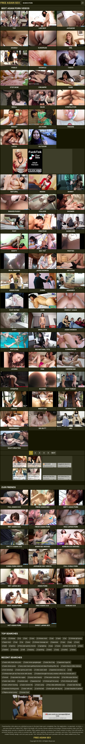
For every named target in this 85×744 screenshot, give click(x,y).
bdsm (50, 649)
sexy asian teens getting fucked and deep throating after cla (39, 666)
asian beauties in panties (74, 688)
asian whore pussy (10, 666)
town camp (40, 685)
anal (5, 646)
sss (5, 638)
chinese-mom (42, 638)
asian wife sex (27, 688)
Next (53, 453)
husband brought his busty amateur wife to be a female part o (55, 673)
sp (22, 642)
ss (20, 638)
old (70, 670)
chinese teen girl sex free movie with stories (18, 673)
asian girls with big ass (55, 688)
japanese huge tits (64, 662)
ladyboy (31, 649)
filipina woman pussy (10, 692)
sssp (57, 649)
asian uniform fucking (11, 685)
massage (15, 649)
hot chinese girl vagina (70, 681)
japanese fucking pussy (11, 688)
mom (77, 642)
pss (26, 638)
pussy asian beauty (35, 677)
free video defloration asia (56, 685)
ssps (63, 642)
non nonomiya (8, 670)
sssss (58, 646)
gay (70, 642)
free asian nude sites (52, 677)
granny (13, 646)
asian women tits (27, 685)
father (74, 649)
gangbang (43, 646)
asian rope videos (9, 681)
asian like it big (49, 662)
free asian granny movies (27, 646)
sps (52, 638)
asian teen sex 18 (70, 646)
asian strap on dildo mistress (72, 666)
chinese (12, 638)
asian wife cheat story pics (12, 662)
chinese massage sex (41, 642)
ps (65, 638)
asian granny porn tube (24, 670)
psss (28, 642)
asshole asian (23, 681)
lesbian (6, 649)
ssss (32, 638)
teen (81, 646)
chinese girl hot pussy (52, 681)
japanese (55, 642)
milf (23, 649)
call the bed (40, 688)
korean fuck (25, 692)
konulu (6, 677)
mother (65, 649)
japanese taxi (36, 681)
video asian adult (41, 670)
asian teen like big (74, 685)
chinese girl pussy (76, 638)
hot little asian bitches (70, 677)
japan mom (7, 642)
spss (59, 638)
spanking (41, 649)
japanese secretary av (58, 670)
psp (51, 646)
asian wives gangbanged (33, 662)
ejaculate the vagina (18, 677)
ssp (16, 642)
